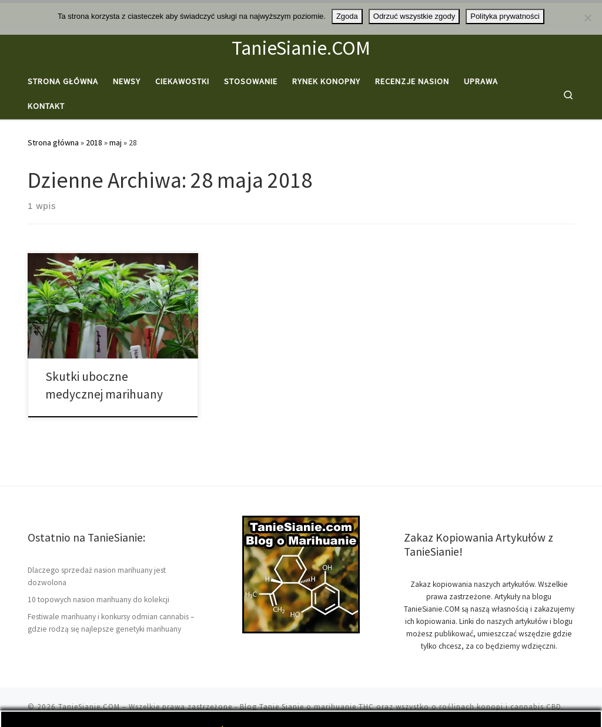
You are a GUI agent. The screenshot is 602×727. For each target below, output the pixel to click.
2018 (94, 142)
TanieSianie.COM (89, 707)
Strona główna (53, 142)
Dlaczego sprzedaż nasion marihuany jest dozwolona (97, 576)
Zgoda (347, 16)
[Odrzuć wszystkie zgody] (587, 18)
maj (115, 142)
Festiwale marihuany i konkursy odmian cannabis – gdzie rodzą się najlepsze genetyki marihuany (111, 623)
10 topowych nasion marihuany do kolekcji (98, 600)
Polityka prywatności (505, 16)
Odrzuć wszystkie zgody (414, 16)
